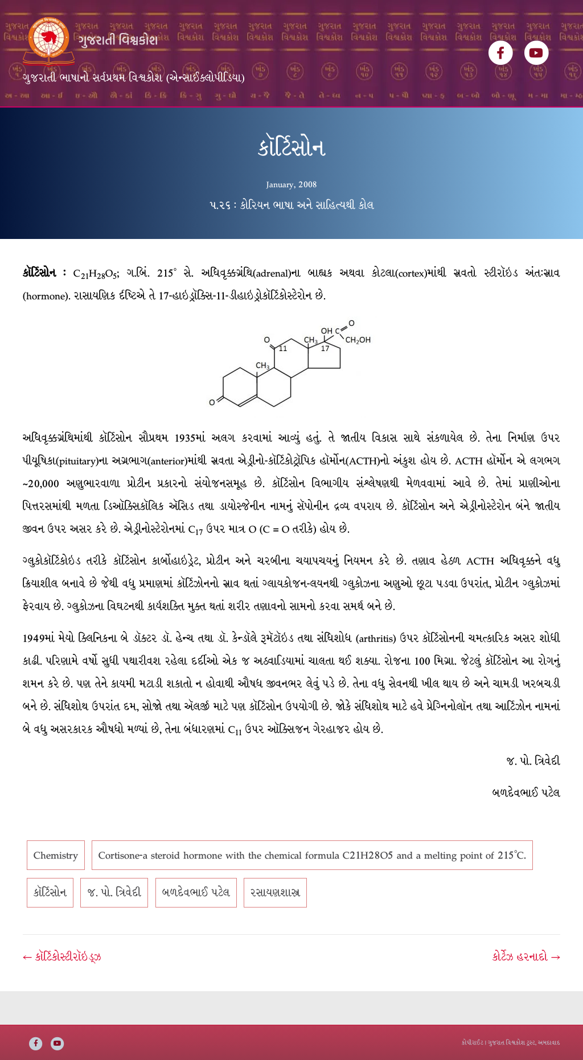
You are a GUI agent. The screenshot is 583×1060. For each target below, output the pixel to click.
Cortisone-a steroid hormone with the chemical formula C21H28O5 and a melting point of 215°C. (312, 889)
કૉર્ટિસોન (50, 927)
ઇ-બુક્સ (291, 123)
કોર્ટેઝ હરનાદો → (526, 991)
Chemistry (56, 889)
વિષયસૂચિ (241, 123)
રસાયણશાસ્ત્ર (275, 927)
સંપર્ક (394, 123)
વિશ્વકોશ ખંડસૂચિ (117, 123)
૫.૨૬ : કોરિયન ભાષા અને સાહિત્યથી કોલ (292, 239)
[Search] (550, 120)
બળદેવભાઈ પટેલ (196, 927)
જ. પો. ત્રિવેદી (114, 927)
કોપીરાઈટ (472, 1042)
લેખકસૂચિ (186, 123)
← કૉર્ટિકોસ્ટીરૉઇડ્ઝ (62, 991)
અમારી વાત (345, 123)
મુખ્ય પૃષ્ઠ (49, 123)
